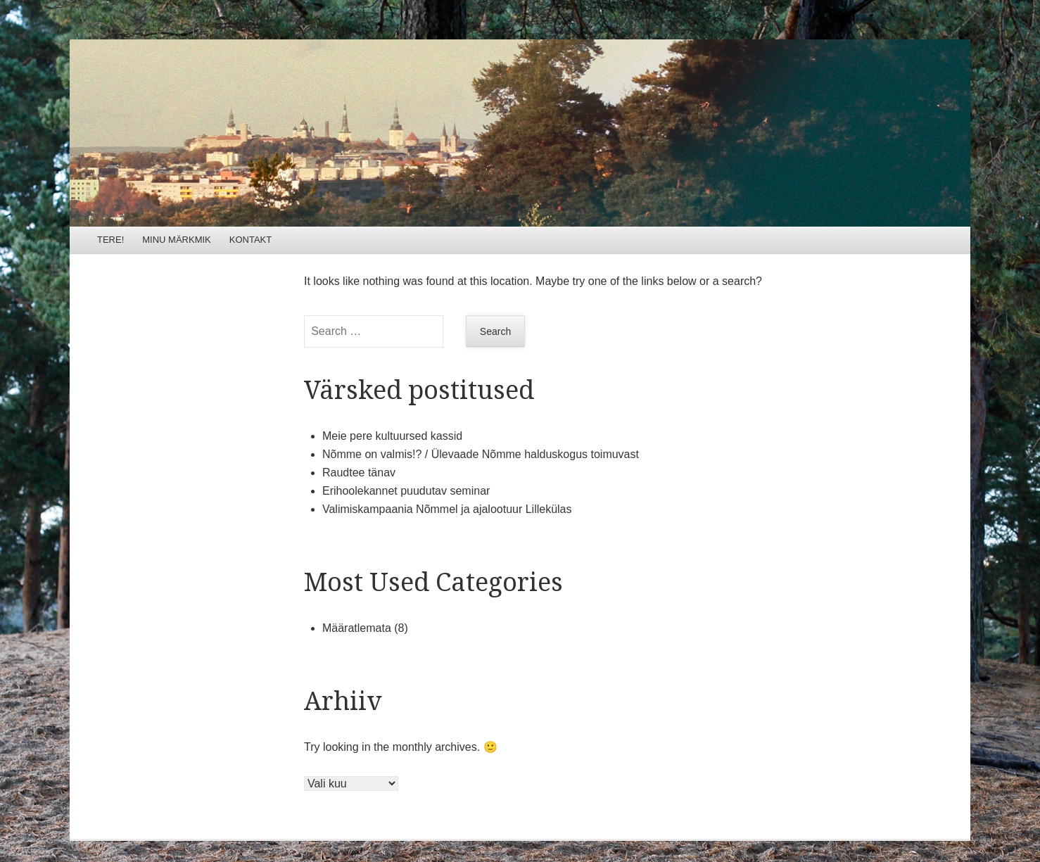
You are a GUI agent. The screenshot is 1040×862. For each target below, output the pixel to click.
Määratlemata (356, 628)
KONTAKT (250, 239)
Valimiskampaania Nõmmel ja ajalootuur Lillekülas (447, 509)
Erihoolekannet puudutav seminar (406, 491)
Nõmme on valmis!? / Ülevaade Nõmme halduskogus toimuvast (480, 454)
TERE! (110, 239)
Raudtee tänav (358, 472)
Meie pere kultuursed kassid (392, 436)
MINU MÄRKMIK (176, 239)
